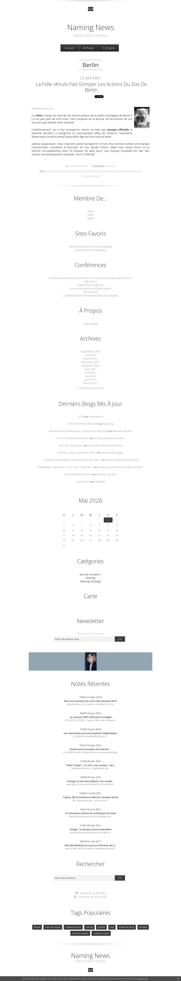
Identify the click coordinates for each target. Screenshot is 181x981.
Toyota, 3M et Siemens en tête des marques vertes (90, 791)
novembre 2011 (90, 363)
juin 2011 (90, 370)
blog (111, 921)
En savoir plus (142, 978)
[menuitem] (69, 47)
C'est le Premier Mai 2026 (83, 420)
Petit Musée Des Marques (90, 249)
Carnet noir (83, 476)
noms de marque (54, 921)
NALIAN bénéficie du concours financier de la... (90, 839)
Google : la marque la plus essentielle (90, 823)
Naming (109, 167)
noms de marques (128, 172)
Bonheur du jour (105, 469)
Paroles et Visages (111, 448)
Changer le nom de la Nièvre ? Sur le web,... (90, 775)
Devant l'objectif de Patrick (120, 455)
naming (89, 921)
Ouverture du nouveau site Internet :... (91, 743)
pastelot (100, 921)
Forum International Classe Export (90, 287)
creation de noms (125, 921)
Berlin (70, 172)
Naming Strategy (90, 576)
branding (141, 921)
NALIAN (39, 921)
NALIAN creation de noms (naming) (90, 246)
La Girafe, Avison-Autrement (104, 441)
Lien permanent (77, 167)
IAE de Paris (90, 291)
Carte (90, 591)
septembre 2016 (90, 350)
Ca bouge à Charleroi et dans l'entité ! (118, 462)
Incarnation (95, 413)
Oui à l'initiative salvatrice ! (74, 434)
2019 (82, 413)
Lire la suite (90, 322)
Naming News (90, 26)
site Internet (91, 172)
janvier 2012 (90, 356)
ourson (61, 172)
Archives (88, 47)
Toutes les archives (91, 384)
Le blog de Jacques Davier (108, 434)
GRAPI (90, 218)
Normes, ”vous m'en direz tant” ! (78, 448)
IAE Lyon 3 (90, 281)
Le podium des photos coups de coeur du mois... (73, 455)
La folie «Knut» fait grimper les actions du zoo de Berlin (91, 87)
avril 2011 (90, 376)
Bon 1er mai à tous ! (72, 441)
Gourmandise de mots (79, 469)
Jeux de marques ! (91, 569)
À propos (108, 47)
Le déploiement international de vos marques (90, 294)
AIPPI (90, 215)
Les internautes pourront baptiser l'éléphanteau (90, 727)
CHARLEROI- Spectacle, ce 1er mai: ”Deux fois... (67, 462)
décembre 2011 (90, 360)
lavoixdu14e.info (120, 427)
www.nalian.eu (108, 172)
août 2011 (90, 366)
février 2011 (90, 380)
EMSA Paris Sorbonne (91, 284)
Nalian (79, 172)
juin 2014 (90, 353)
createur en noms (100, 927)
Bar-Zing (107, 420)
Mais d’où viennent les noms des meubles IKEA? (90, 695)
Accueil (69, 47)
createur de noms (73, 921)
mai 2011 (90, 373)
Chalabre (99, 476)
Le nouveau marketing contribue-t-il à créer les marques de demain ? (90, 277)
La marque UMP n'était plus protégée (91, 711)
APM (90, 212)
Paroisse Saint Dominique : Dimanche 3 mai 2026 (78, 427)
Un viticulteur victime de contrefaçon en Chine (90, 807)
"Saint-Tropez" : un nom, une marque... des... (90, 759)
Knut (53, 172)
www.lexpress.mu (42, 109)
